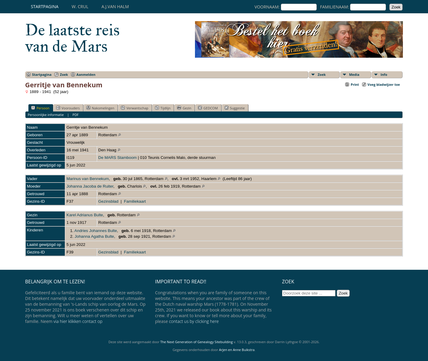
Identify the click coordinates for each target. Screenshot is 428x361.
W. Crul (80, 6)
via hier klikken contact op (78, 321)
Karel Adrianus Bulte (84, 215)
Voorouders (68, 107)
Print (355, 84)
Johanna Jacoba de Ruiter (89, 186)
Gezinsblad (108, 201)
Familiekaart (135, 201)
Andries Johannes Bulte (95, 230)
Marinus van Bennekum (87, 178)
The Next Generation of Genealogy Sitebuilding (196, 342)
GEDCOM (208, 107)
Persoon (40, 107)
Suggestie (235, 107)
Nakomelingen (100, 107)
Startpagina (44, 6)
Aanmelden (86, 74)
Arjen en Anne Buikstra (237, 349)
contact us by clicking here (194, 321)
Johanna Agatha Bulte (94, 236)
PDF (76, 114)
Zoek (64, 74)
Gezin (184, 107)
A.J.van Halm (115, 6)
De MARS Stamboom (117, 157)
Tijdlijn (162, 107)
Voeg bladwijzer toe (384, 84)
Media (354, 74)
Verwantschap (134, 107)
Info (384, 74)
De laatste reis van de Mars (72, 38)
